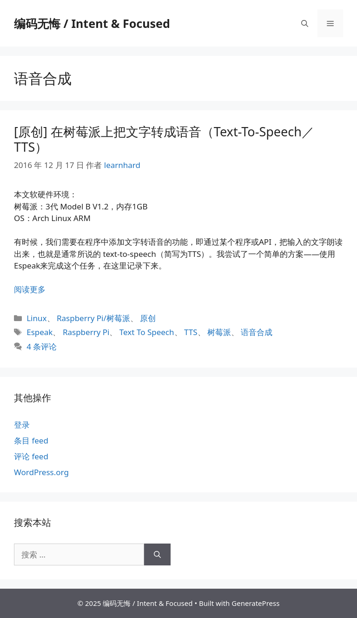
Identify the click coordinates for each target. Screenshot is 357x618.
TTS (191, 332)
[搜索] (157, 555)
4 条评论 (41, 346)
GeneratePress (255, 603)
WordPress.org (41, 472)
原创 (148, 318)
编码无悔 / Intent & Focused (92, 23)
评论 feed (31, 456)
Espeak (39, 332)
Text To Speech (146, 332)
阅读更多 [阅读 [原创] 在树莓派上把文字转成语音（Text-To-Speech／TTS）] (30, 289)
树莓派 (219, 332)
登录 (22, 424)
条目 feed (31, 440)
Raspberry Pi (86, 332)
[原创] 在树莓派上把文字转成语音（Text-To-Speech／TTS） (164, 139)
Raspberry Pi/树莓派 (93, 318)
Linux (36, 318)
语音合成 (256, 332)
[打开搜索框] (304, 23)
